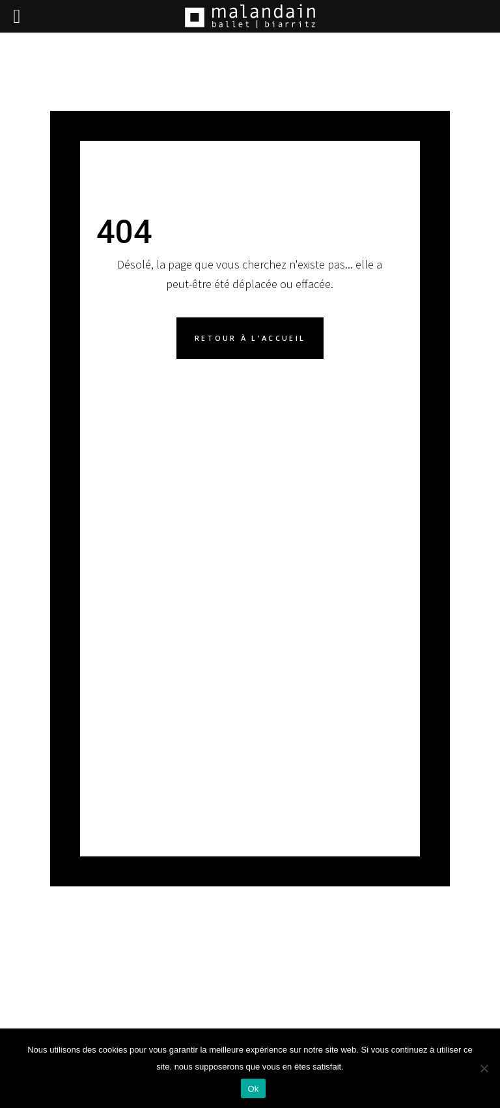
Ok (252, 1089)
